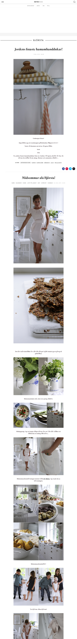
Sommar (50, 183)
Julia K (52, 162)
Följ (48, 5)
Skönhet (44, 183)
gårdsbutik (47, 162)
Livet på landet (32, 183)
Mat (39, 183)
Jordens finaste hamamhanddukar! (38, 49)
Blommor (19, 183)
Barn (13, 183)
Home (28, 162)
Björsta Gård (40, 162)
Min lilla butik (58, 162)
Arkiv (38, 5)
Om (43, 5)
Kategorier (30, 5)
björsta (34, 162)
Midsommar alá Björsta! (38, 178)
